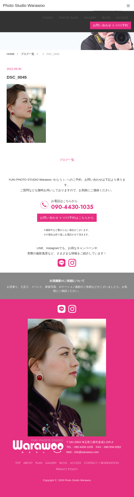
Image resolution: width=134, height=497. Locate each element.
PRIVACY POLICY (67, 469)
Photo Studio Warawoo (78, 480)
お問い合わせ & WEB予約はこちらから (67, 218)
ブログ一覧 (67, 159)
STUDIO (48, 17)
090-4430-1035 (72, 207)
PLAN (39, 463)
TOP (18, 463)
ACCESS (122, 17)
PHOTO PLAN (68, 17)
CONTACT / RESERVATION (101, 463)
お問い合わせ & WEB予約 (110, 25)
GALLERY (90, 17)
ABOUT (28, 463)
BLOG (106, 17)
